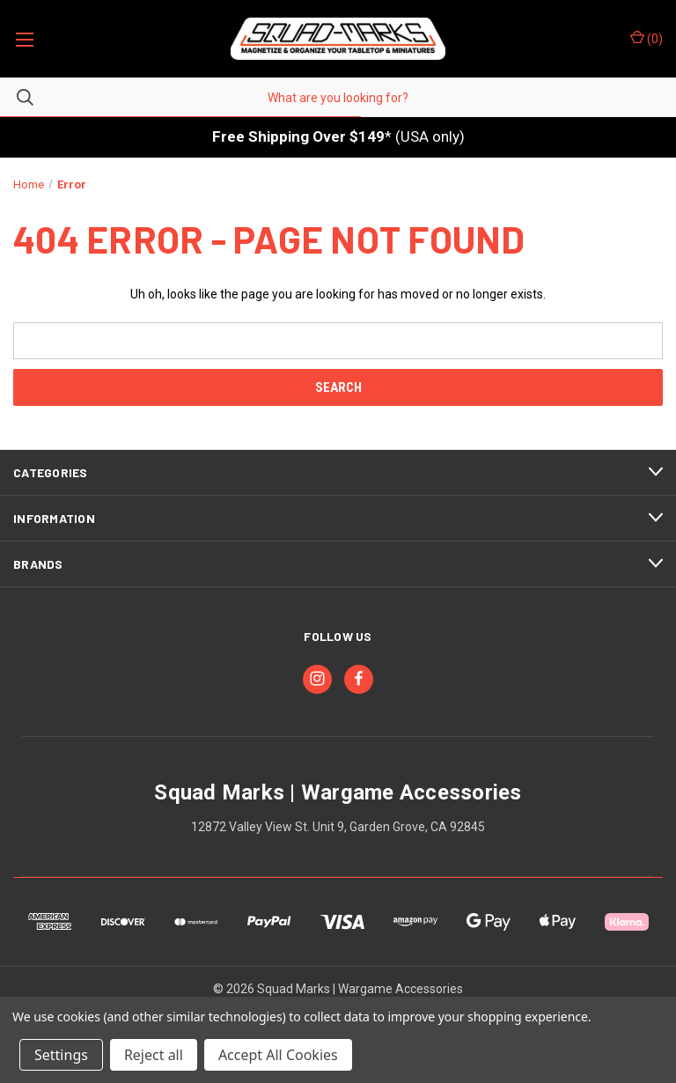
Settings (61, 1055)
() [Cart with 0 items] (646, 38)
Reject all (153, 1055)
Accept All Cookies (278, 1055)
